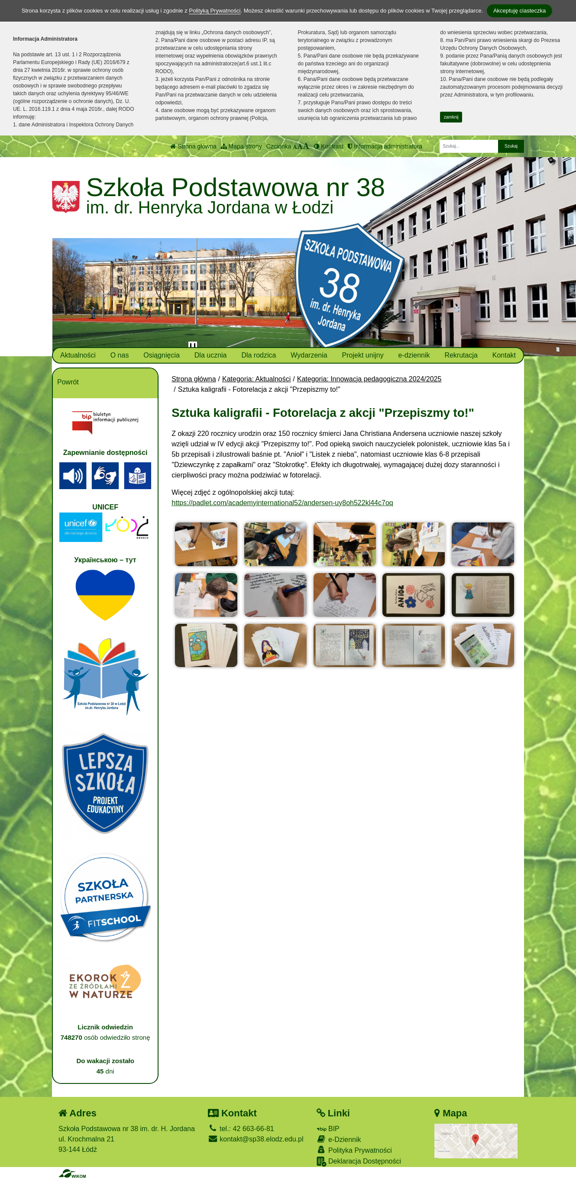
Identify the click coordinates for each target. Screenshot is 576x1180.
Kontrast (328, 146)
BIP (328, 1128)
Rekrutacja (460, 355)
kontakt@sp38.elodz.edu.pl (256, 1139)
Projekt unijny (363, 355)
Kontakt (504, 355)
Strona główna (193, 146)
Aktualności (78, 355)
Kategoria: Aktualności (256, 379)
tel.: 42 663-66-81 (241, 1128)
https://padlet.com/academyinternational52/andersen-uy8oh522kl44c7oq (282, 502)
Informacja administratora (385, 146)
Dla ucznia (210, 355)
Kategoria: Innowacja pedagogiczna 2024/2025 (369, 379)
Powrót (68, 382)
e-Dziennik (339, 1139)
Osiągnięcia (161, 355)
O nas (119, 355)
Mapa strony (241, 146)
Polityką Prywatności (214, 10)
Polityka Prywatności (354, 1150)
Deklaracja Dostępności (359, 1162)
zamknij (451, 117)
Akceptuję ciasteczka (519, 10)
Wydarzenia (309, 355)
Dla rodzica (258, 355)
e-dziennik (414, 355)
